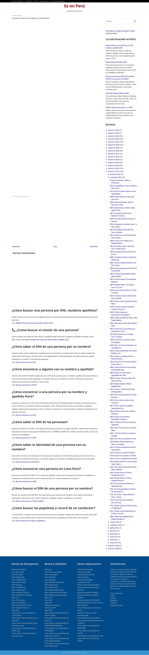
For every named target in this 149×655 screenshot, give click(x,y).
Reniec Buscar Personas (86, 574)
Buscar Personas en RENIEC (88, 592)
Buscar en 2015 (114, 159)
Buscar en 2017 (114, 154)
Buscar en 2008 (114, 548)
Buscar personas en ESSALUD (89, 600)
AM (63, 652)
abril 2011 (114, 540)
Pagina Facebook (116, 605)
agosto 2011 (114, 528)
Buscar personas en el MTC (25, 430)
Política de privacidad (80, 652)
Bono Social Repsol (19, 582)
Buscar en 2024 (114, 133)
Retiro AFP (48, 603)
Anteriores (16, 246)
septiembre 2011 (116, 525)
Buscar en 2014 (114, 162)
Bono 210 (15, 597)
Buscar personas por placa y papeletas (29, 510)
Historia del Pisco (17, 15)
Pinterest (113, 603)
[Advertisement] (55, 36)
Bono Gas (48, 569)
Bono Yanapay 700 (18, 587)
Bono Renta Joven (51, 587)
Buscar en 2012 (114, 168)
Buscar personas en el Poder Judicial (29, 491)
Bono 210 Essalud (18, 600)
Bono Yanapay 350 (18, 590)
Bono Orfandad (50, 577)
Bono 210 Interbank (19, 603)
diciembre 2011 (115, 174)
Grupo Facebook (116, 593)
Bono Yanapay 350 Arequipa (22, 595)
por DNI (36, 1)
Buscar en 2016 (114, 157)
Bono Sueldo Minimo (19, 580)
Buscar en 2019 (114, 148)
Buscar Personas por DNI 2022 (89, 585)
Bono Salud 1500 (18, 572)
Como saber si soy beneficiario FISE (90, 636)
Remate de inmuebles (85, 580)
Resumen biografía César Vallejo (117, 93)
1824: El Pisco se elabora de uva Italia (123, 458)
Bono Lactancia (50, 580)
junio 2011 (114, 534)
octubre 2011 (115, 522)
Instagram (113, 600)
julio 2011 (113, 531)
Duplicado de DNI (84, 582)
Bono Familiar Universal (20, 608)
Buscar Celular (44, 1)
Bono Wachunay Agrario (53, 572)
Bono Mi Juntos (17, 574)
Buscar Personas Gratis (58, 1)
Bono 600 (15, 610)
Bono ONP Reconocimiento (54, 582)
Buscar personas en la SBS (25, 472)
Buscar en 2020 (114, 145)
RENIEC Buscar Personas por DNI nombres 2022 (33, 322)
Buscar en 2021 (114, 142)
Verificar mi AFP (50, 608)
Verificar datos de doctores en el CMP (119, 107)
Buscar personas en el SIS (25, 360)
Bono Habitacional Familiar (54, 590)
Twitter (112, 596)
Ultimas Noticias (83, 577)
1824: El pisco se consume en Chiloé (123, 455)
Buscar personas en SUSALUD (27, 453)
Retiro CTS (49, 597)
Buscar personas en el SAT (25, 408)
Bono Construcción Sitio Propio (56, 592)
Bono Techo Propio (51, 585)
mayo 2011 (114, 537)
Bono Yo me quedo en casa (21, 605)
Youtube (113, 598)
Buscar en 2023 (114, 136)
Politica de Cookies (84, 572)
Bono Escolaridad (51, 574)
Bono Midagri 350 (18, 577)
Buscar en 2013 (114, 165)
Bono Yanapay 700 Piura (20, 592)
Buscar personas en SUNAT (26, 382)
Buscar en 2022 (114, 139)
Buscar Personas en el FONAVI (89, 618)
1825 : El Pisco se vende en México (122, 453)
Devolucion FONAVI (19, 569)
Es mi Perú (74, 6)
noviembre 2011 (116, 177)
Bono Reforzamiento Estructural (56, 595)
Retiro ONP (49, 600)
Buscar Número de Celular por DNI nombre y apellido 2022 (36, 338)
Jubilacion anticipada (52, 605)
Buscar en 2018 (114, 151)
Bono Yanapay (17, 585)
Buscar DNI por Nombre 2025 (116, 62)
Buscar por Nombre (17, 1)
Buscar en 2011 (114, 171)
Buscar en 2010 (114, 545)
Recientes (94, 246)
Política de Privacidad (85, 569)
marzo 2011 (114, 542)
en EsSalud (28, 1)
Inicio (55, 246)
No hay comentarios (23, 196)
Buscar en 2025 (114, 130)
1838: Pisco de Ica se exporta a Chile (123, 439)
